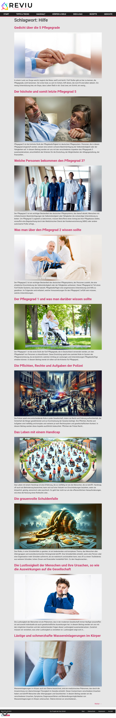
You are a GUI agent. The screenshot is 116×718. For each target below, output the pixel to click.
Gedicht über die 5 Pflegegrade (37, 27)
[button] (5, 713)
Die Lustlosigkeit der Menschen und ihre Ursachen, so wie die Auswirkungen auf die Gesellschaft (56, 567)
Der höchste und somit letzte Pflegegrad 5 (45, 91)
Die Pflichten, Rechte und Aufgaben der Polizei (48, 366)
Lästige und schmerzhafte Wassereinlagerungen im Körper (57, 636)
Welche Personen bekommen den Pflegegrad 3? (49, 161)
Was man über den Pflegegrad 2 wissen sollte (47, 230)
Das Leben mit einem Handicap (37, 432)
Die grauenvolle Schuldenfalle (36, 499)
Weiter (98, 704)
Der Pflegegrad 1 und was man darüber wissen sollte (53, 299)
